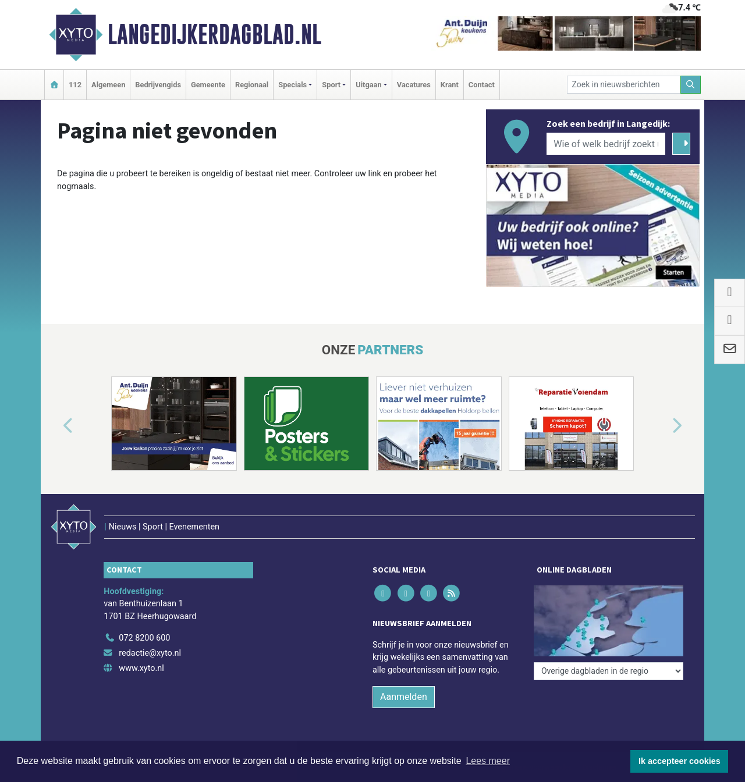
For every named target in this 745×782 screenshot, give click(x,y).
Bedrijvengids (158, 84)
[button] (55, 426)
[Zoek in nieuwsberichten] (624, 85)
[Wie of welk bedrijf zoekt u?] (606, 144)
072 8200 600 (144, 638)
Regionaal (251, 84)
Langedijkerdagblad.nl (214, 34)
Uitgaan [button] (368, 84)
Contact (482, 84)
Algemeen (108, 84)
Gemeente (208, 84)
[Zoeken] (690, 85)
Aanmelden (403, 696)
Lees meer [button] (488, 761)
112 (75, 84)
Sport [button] (331, 84)
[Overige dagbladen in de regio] (608, 671)
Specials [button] (292, 84)
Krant (450, 84)
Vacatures (414, 84)
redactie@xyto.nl (150, 653)
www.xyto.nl (141, 668)
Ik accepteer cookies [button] (679, 761)
